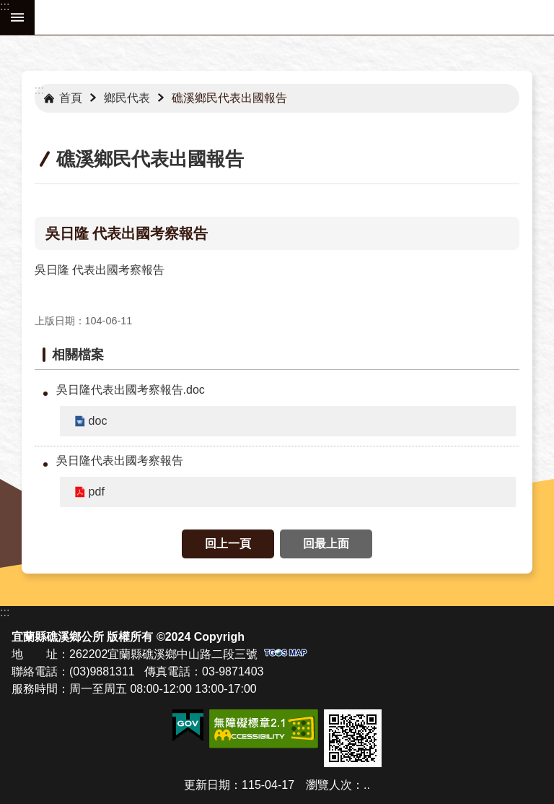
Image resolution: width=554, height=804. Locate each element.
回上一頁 (228, 543)
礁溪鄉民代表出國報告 (229, 98)
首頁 (70, 98)
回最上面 (326, 543)
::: (4, 6)
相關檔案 (78, 354)
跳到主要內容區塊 (7, 7)
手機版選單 (17, 17)
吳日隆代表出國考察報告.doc (130, 390)
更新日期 (207, 785)
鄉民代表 (127, 98)
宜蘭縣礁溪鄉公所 (294, 17)
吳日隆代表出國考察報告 (119, 460)
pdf (97, 491)
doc (98, 421)
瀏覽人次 (329, 785)
